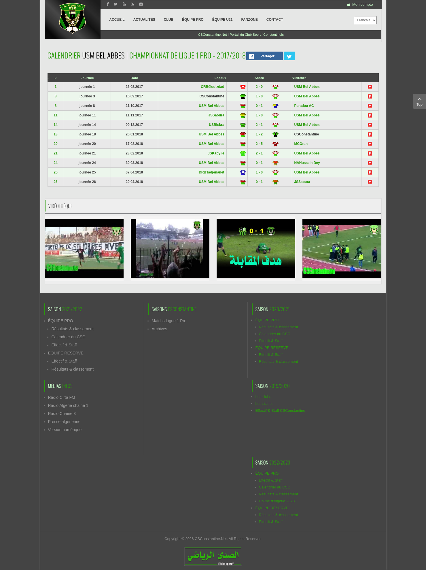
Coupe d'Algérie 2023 (277, 501)
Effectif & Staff (64, 345)
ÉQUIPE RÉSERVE (66, 353)
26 (55, 182)
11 (55, 115)
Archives (159, 328)
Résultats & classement (73, 328)
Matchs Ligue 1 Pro (169, 320)
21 (55, 153)
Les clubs (263, 397)
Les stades (264, 403)
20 (55, 144)
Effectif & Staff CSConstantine (280, 410)
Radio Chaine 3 (62, 413)
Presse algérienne (64, 421)
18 (55, 134)
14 (55, 125)
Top (419, 101)
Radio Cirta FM (61, 397)
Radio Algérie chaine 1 (68, 405)
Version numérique (65, 429)
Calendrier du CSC (69, 337)
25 (55, 172)
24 (55, 163)
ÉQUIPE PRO (60, 320)
